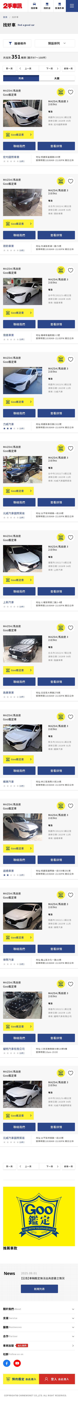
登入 (57, 1379)
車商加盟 (15, 1345)
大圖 (56, 78)
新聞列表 (39, 1289)
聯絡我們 (19, 146)
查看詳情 (56, 146)
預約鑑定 (21, 1379)
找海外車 (59, 6)
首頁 (5, 17)
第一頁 (9, 68)
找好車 (34, 6)
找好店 (47, 6)
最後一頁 (68, 68)
